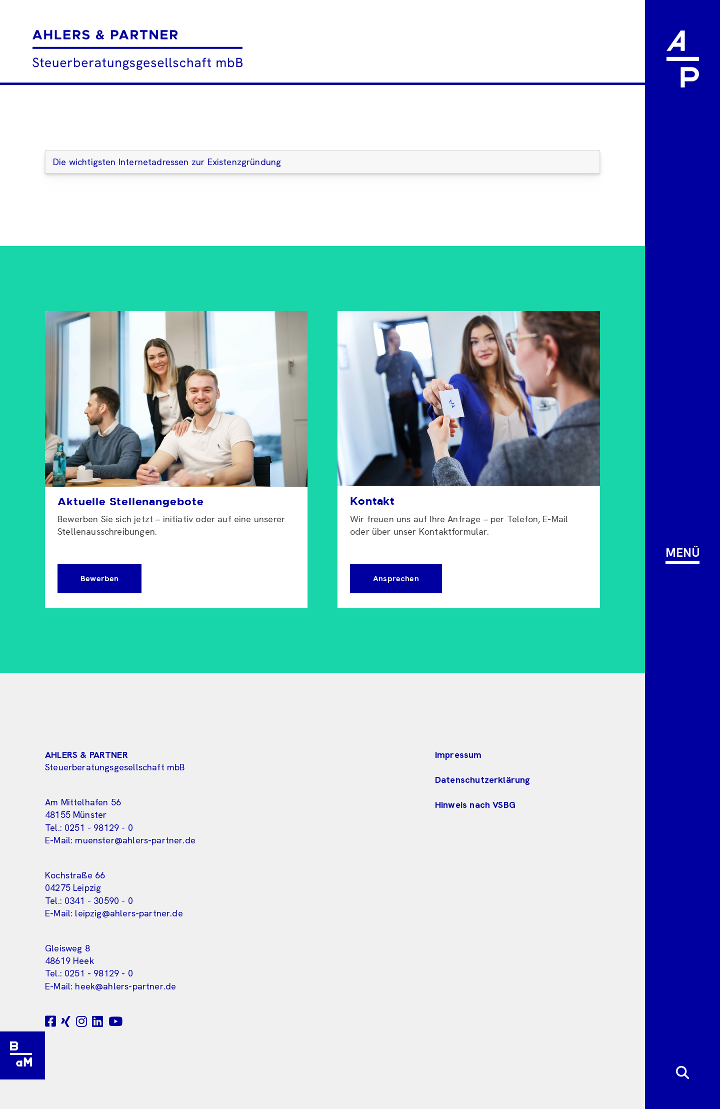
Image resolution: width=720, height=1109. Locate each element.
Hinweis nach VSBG (475, 804)
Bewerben (99, 578)
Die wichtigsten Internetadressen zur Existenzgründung (167, 162)
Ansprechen (396, 578)
